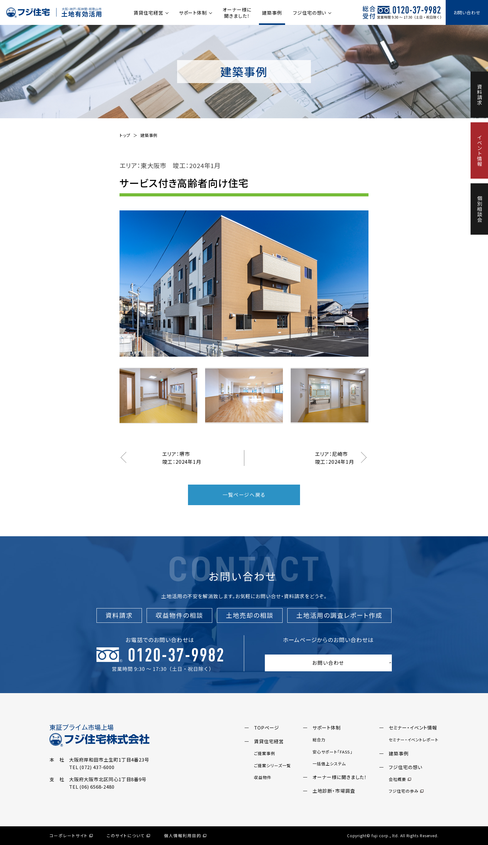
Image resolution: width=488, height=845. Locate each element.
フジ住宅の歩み (406, 791)
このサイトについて (128, 835)
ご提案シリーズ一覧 (272, 765)
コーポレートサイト (71, 835)
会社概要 (400, 779)
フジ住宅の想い (309, 12)
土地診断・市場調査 (333, 790)
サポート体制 (193, 12)
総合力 (319, 740)
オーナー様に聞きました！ (237, 12)
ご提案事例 (264, 753)
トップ (125, 135)
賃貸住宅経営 (148, 12)
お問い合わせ (466, 12)
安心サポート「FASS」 (332, 752)
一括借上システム (328, 764)
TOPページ (266, 727)
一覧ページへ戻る (244, 494)
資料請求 (479, 94)
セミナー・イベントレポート (414, 740)
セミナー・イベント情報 (413, 727)
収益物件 (262, 777)
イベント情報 (479, 150)
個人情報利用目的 (185, 835)
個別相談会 (479, 209)
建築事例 (272, 12)
